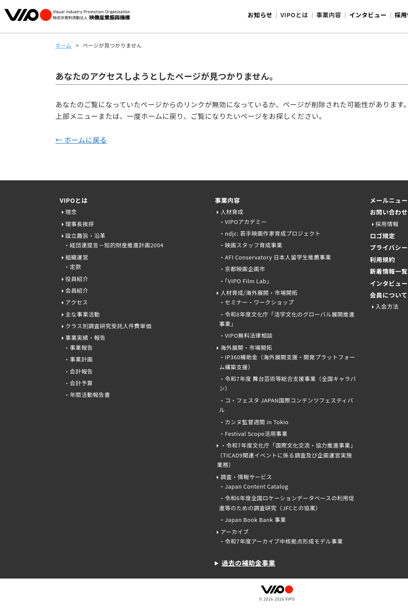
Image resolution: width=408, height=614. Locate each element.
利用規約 (382, 259)
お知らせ (260, 14)
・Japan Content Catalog (253, 486)
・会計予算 (78, 383)
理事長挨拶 (79, 224)
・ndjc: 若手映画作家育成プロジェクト (270, 233)
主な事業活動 (82, 314)
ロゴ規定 (382, 235)
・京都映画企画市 (242, 269)
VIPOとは (74, 200)
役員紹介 (76, 279)
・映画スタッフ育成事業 (250, 245)
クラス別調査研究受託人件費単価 (108, 326)
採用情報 (387, 224)
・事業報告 (78, 347)
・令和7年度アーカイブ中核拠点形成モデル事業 (281, 541)
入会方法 (387, 306)
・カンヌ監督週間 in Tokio (254, 422)
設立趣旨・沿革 (85, 235)
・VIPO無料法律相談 (246, 335)
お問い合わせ (389, 212)
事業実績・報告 (85, 337)
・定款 (72, 266)
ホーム (63, 45)
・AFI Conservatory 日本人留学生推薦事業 (275, 257)
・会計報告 (78, 371)
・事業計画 (78, 359)
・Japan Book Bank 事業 (252, 519)
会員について (389, 295)
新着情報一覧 (389, 271)
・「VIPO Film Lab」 (245, 281)
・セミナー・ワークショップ (256, 302)
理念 (71, 212)
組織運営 (76, 257)
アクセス (76, 302)
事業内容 (227, 200)
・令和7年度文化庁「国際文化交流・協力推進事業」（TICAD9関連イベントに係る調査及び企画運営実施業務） (286, 455)
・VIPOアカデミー (243, 221)
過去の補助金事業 (248, 562)
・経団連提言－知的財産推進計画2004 (114, 245)
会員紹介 (76, 290)
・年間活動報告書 (87, 394)
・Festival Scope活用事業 (253, 433)
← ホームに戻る (81, 139)
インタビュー (368, 14)
